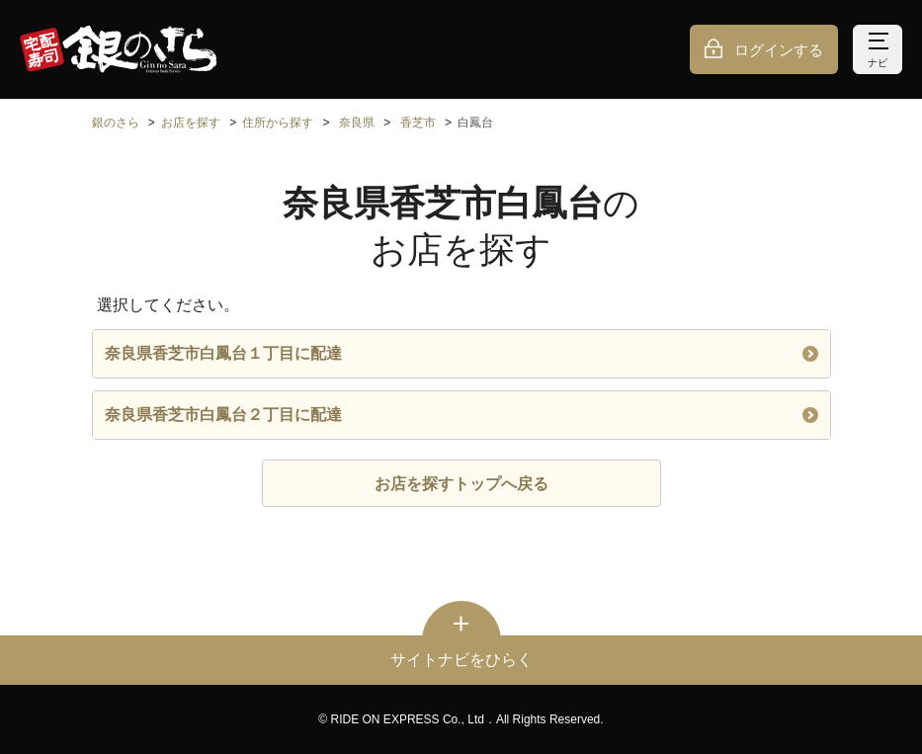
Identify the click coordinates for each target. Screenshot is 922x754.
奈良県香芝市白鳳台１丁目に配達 (461, 353)
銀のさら (115, 122)
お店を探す (190, 122)
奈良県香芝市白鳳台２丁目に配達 (461, 414)
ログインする (778, 50)
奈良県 (357, 122)
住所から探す (277, 122)
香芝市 (418, 122)
